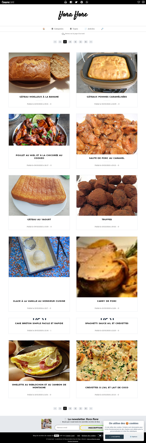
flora (56, 436)
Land (70, 436)
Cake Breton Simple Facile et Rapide (39, 323)
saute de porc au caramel (106, 158)
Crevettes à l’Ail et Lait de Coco (106, 388)
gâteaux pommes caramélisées (107, 97)
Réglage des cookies (89, 436)
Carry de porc (107, 301)
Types (74, 29)
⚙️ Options (133, 436)
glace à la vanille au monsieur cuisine (39, 301)
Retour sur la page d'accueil (74, 34)
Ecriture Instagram (73, 441)
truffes (107, 220)
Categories (57, 29)
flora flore (73, 15)
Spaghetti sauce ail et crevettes (107, 323)
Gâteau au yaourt (39, 220)
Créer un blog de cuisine (93, 439)
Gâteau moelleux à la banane (39, 97)
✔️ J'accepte (114, 436)
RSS (78, 436)
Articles (90, 29)
